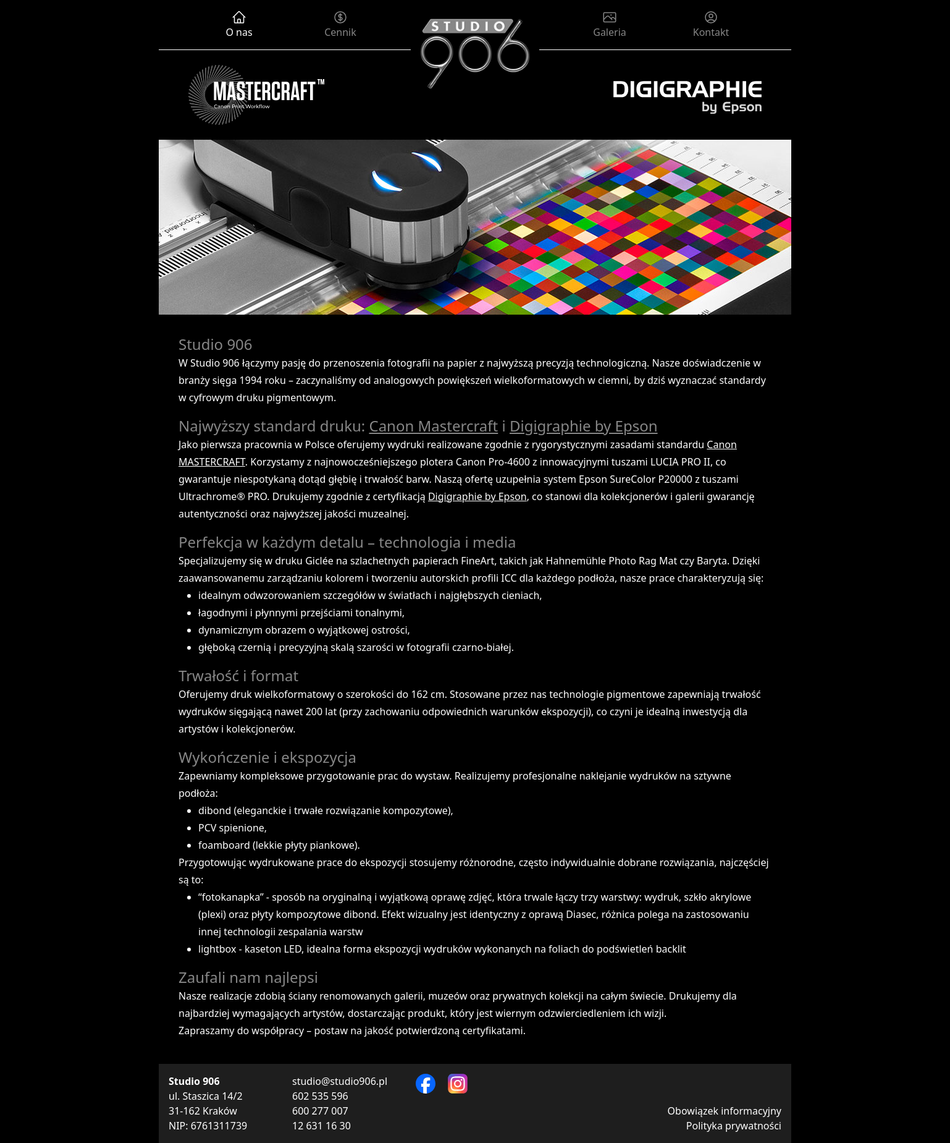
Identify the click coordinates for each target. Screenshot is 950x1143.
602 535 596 (320, 1096)
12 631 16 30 (321, 1125)
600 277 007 (320, 1111)
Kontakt (711, 24)
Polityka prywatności (733, 1125)
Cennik (340, 24)
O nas (238, 24)
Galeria (609, 24)
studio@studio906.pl (339, 1081)
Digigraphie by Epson (584, 425)
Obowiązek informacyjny (724, 1111)
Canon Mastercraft (433, 425)
